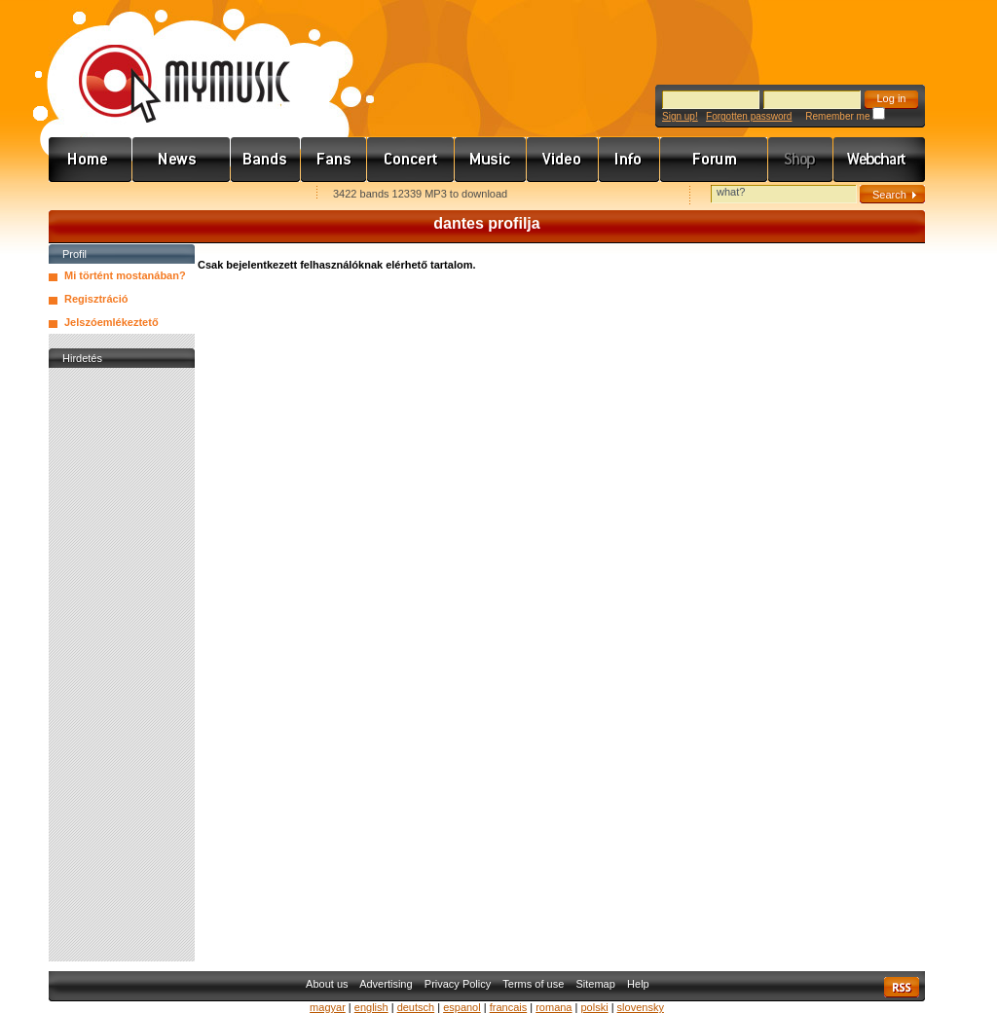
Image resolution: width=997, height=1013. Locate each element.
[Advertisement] (121, 665)
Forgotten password (749, 116)
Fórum (714, 159)
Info (629, 159)
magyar (328, 1007)
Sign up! (680, 116)
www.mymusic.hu (168, 63)
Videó (563, 159)
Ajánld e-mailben (254, 195)
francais (509, 1007)
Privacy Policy (458, 984)
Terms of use (533, 984)
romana (553, 1007)
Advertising (385, 984)
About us (327, 984)
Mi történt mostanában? (125, 275)
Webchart (879, 159)
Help (638, 984)
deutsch (416, 1007)
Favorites (89, 195)
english (371, 1007)
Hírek (181, 159)
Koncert (411, 159)
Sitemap (595, 984)
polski (594, 1007)
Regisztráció (96, 299)
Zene (491, 159)
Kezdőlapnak (171, 195)
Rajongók (334, 159)
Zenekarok (266, 159)
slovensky (640, 1007)
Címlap (90, 159)
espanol (462, 1007)
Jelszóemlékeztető (111, 322)
